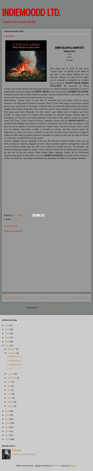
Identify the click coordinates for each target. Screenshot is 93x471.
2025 (7, 329)
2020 (7, 411)
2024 (7, 333)
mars (10, 398)
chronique (16, 219)
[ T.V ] (10, 369)
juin (9, 386)
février (11, 402)
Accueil (46, 297)
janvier (11, 406)
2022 (7, 341)
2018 (7, 419)
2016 (7, 427)
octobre (11, 374)
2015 (7, 431)
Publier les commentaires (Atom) (52, 308)
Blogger (73, 466)
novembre (12, 353)
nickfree (56, 466)
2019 (7, 415)
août (10, 382)
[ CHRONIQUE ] (14, 356)
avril (10, 394)
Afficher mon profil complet (24, 454)
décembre (12, 349)
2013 (7, 439)
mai (9, 390)
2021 (7, 345)
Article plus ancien (79, 297)
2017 (7, 423)
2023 (7, 337)
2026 (7, 325)
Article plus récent (13, 297)
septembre (12, 378)
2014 (7, 435)
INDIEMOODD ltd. (31, 12)
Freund (18, 450)
